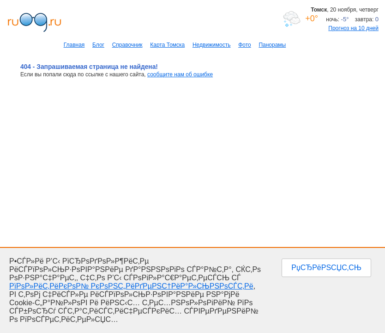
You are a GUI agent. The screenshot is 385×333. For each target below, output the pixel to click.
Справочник (127, 45)
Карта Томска (167, 45)
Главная (74, 45)
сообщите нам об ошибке (180, 74)
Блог (98, 45)
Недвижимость (211, 45)
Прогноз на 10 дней (353, 28)
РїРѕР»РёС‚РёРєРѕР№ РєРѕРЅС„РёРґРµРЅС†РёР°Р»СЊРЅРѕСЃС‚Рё (131, 286)
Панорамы (272, 45)
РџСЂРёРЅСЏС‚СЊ (326, 267)
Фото (244, 45)
